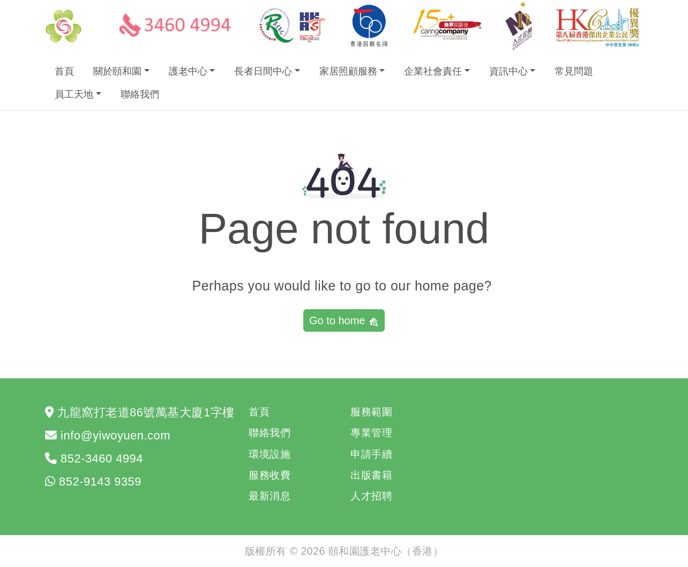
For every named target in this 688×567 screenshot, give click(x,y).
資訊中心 (508, 71)
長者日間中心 (263, 71)
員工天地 (74, 94)
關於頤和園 (117, 71)
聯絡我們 (140, 94)
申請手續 (371, 454)
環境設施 (269, 454)
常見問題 (574, 71)
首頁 (64, 71)
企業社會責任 (433, 71)
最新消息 (269, 496)
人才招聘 (371, 496)
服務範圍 (371, 411)
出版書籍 (371, 475)
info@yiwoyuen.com (115, 435)
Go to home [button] (344, 321)
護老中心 (188, 71)
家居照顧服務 (348, 71)
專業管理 (371, 432)
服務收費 (269, 475)
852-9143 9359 (100, 481)
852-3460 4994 (102, 458)
